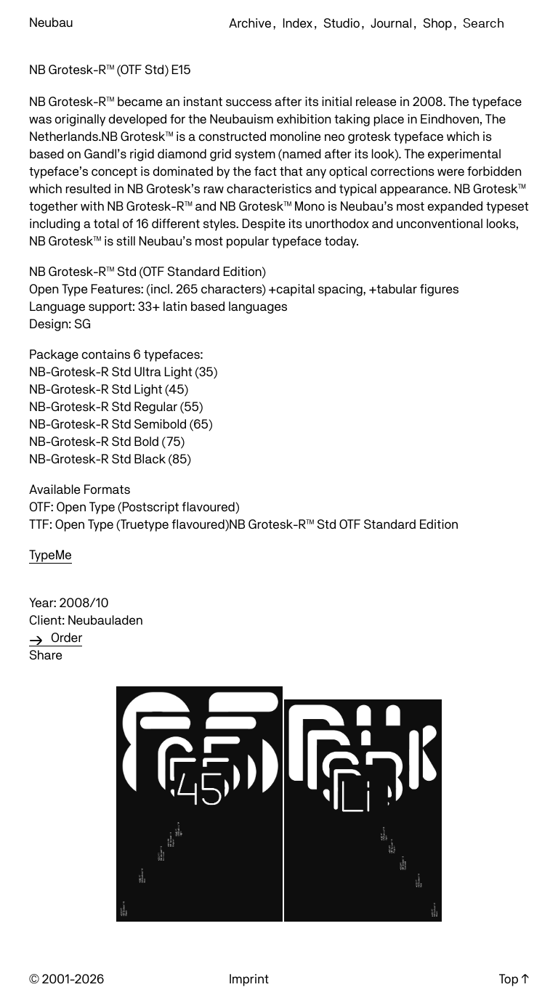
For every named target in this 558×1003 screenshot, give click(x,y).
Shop (437, 23)
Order (66, 638)
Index (297, 23)
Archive (250, 23)
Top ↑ (514, 979)
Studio (341, 23)
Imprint (249, 979)
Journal (391, 23)
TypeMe (50, 555)
